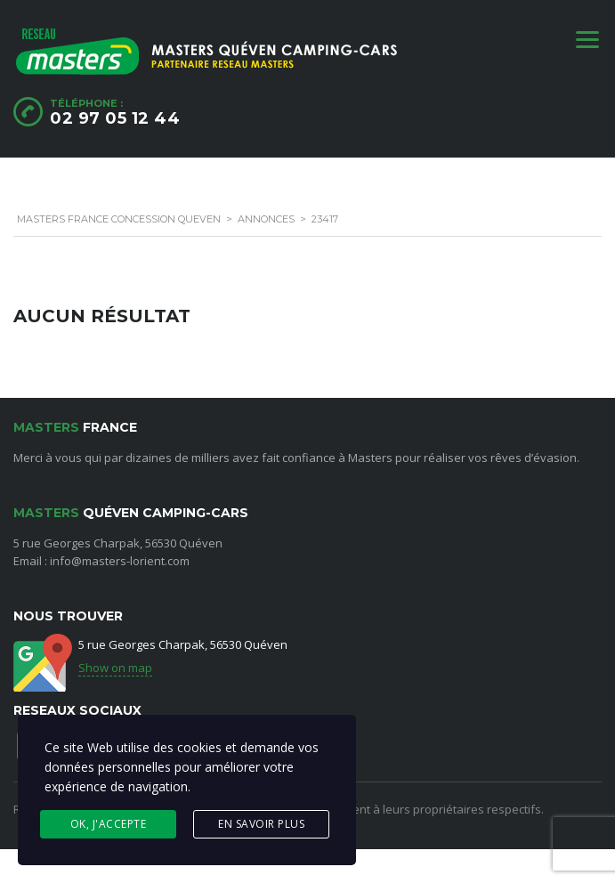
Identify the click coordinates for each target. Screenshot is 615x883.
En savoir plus (261, 823)
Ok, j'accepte (108, 823)
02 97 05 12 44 (115, 118)
